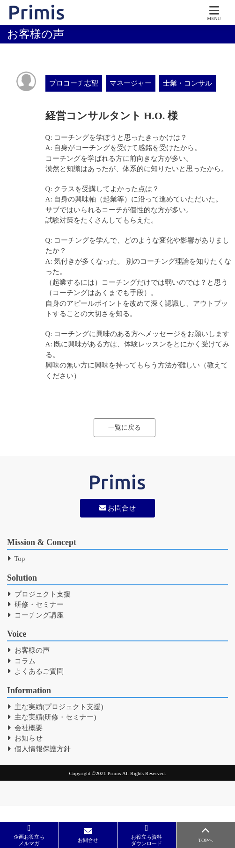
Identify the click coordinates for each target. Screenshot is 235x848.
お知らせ (25, 738)
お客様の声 (28, 650)
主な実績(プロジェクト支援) (55, 707)
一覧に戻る (124, 427)
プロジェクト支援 (39, 594)
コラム (21, 661)
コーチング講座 (35, 615)
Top (16, 558)
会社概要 (25, 728)
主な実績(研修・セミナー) (51, 717)
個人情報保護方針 (39, 749)
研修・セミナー (35, 604)
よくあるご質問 (35, 671)
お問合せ (117, 508)
